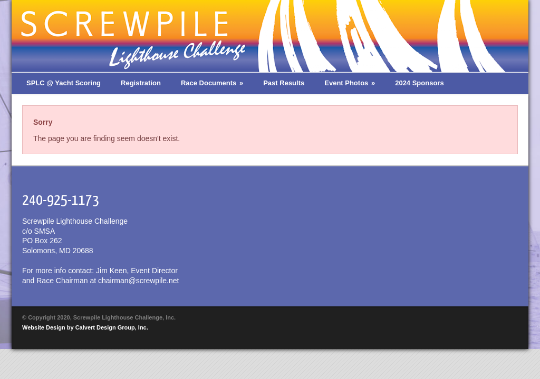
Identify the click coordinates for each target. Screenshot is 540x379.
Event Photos (349, 83)
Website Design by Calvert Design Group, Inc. (85, 327)
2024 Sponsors (419, 83)
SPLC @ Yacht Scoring (63, 83)
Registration (141, 83)
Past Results (283, 83)
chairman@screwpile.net (138, 280)
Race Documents (212, 83)
